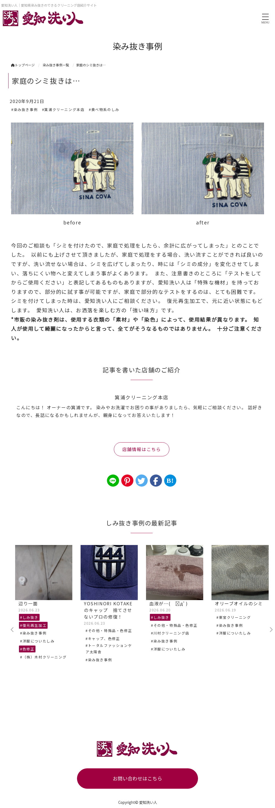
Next (271, 630)
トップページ (23, 65)
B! (170, 480)
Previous (12, 630)
